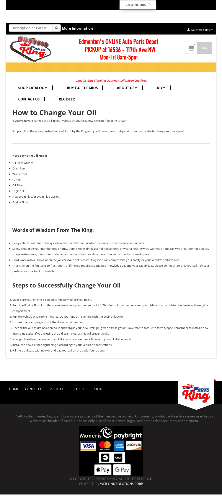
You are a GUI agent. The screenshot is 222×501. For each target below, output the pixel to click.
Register (79, 389)
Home (14, 389)
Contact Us (34, 389)
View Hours (138, 5)
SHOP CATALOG (33, 87)
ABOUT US (127, 87)
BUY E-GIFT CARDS (82, 87)
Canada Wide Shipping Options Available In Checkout (111, 80)
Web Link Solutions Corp (121, 483)
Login (98, 389)
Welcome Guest (200, 30)
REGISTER (67, 99)
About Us (58, 389)
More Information (77, 28)
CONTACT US (29, 99)
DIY (161, 87)
